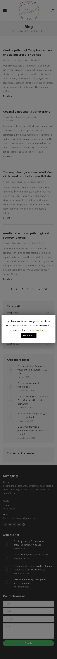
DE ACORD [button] (28, 335)
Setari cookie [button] (36, 330)
